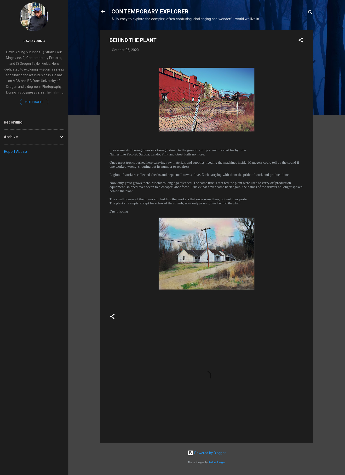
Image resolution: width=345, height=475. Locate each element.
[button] (301, 41)
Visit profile (34, 102)
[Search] (310, 13)
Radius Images (216, 462)
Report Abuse (15, 151)
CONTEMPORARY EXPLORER (150, 11)
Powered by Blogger (207, 453)
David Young (34, 41)
